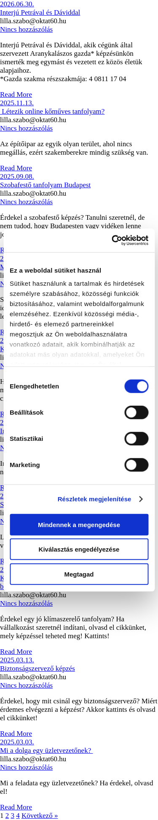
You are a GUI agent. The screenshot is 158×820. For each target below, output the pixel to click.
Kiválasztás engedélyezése (79, 549)
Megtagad (79, 573)
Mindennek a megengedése (79, 524)
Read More (16, 94)
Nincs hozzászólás (26, 29)
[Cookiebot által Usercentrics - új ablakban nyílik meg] (112, 240)
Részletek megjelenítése (94, 499)
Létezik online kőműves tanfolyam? (52, 111)
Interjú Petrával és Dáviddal (40, 12)
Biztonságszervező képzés (37, 668)
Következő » (39, 816)
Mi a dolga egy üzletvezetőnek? (46, 750)
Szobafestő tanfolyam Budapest (45, 185)
